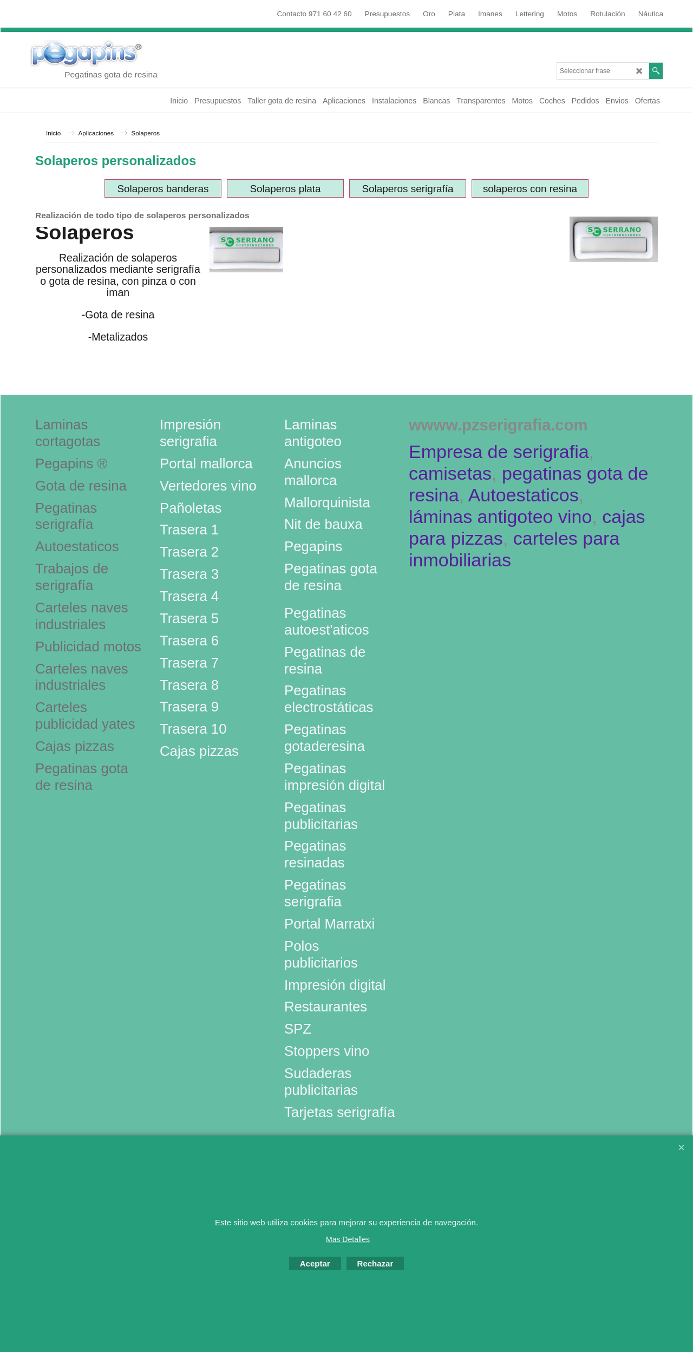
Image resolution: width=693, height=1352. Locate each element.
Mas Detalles (348, 1239)
